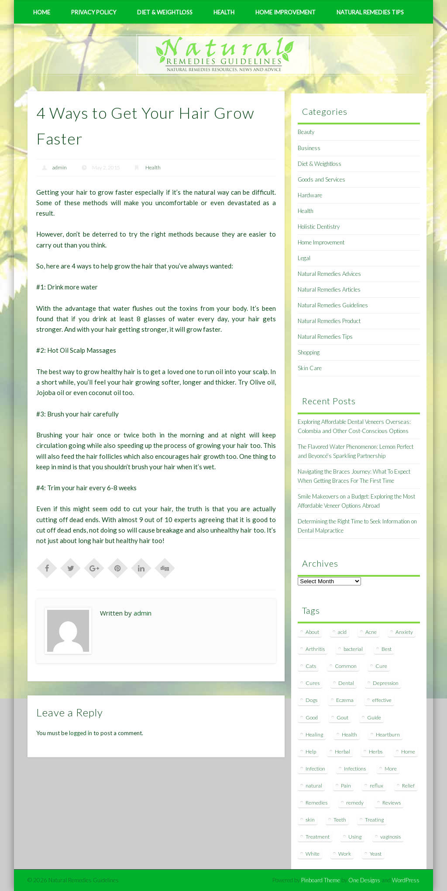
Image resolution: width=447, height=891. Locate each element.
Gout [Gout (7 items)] (342, 717)
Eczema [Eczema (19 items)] (345, 700)
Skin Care (310, 368)
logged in (80, 732)
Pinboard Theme (320, 880)
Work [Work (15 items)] (344, 853)
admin (59, 167)
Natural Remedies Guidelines (333, 305)
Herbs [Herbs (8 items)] (375, 751)
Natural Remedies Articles (329, 289)
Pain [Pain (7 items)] (346, 785)
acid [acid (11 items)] (342, 632)
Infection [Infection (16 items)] (315, 768)
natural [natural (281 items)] (314, 785)
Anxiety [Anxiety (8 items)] (404, 632)
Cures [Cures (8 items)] (313, 683)
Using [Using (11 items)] (354, 836)
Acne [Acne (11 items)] (371, 632)
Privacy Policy (93, 12)
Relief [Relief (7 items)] (408, 785)
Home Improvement (285, 12)
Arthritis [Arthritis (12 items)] (315, 649)
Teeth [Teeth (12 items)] (340, 819)
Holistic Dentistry (319, 226)
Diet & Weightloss (165, 12)
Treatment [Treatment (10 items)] (318, 836)
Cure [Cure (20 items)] (381, 666)
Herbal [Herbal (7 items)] (342, 751)
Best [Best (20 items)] (387, 649)
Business (309, 147)
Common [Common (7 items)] (346, 666)
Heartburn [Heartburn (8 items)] (388, 734)
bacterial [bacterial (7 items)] (353, 649)
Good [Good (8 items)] (312, 717)
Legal (304, 258)
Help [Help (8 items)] (311, 751)
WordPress (405, 880)
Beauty (306, 131)
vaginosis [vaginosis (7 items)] (390, 836)
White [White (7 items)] (313, 853)
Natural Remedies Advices (329, 273)
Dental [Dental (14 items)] (346, 683)
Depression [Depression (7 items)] (386, 683)
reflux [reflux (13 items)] (376, 785)
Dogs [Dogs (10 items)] (311, 700)
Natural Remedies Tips (370, 12)
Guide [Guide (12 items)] (374, 717)
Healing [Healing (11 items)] (314, 734)
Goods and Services (321, 179)
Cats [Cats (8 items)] (311, 666)
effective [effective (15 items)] (382, 700)
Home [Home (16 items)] (408, 751)
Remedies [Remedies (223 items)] (316, 802)
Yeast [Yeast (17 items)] (376, 853)
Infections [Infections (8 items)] (355, 768)
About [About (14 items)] (312, 632)
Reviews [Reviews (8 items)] (391, 802)
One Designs (364, 880)
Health (223, 12)
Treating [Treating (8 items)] (374, 819)
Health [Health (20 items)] (349, 734)
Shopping (309, 352)
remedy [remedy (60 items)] (355, 802)
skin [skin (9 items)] (310, 819)
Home (41, 12)
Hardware (310, 195)
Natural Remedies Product (329, 320)
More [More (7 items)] (391, 768)
